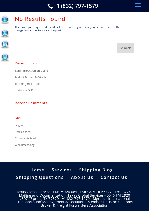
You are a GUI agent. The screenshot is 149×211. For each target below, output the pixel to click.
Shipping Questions (40, 177)
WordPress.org (25, 145)
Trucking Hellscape (27, 84)
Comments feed (25, 138)
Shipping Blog (96, 170)
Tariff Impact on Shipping (31, 70)
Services (62, 170)
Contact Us (114, 177)
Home (37, 170)
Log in (19, 125)
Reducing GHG (24, 90)
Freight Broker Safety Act (31, 77)
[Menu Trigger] (138, 6)
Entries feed (23, 132)
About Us (82, 177)
